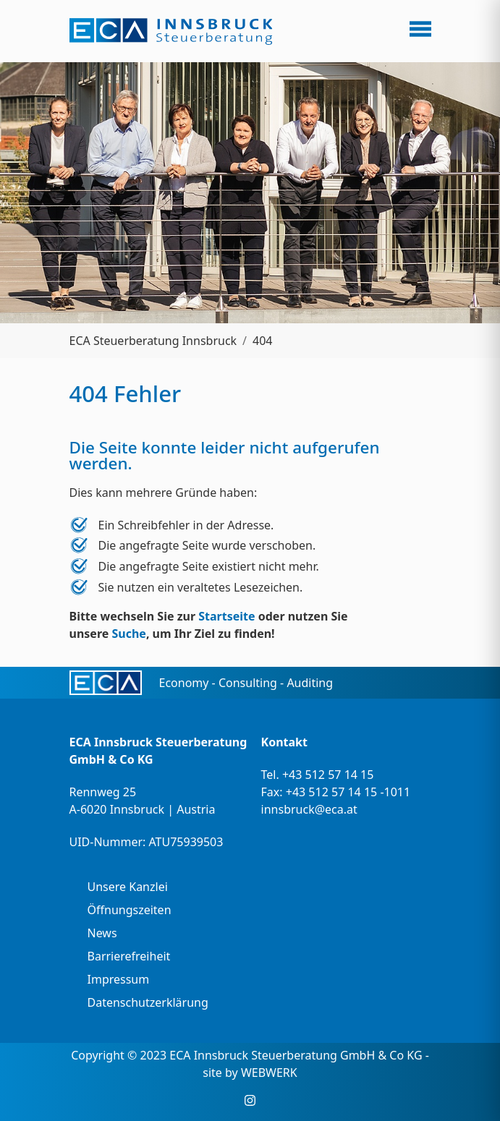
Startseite (226, 616)
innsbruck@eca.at (309, 809)
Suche (128, 634)
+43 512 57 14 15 (327, 775)
